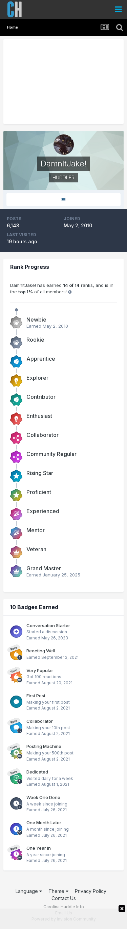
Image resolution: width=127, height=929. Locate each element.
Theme (58, 891)
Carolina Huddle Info (63, 906)
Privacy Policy (90, 891)
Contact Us (63, 898)
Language (29, 891)
